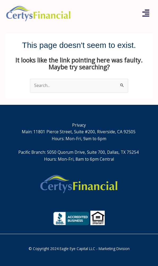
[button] (146, 13)
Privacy (79, 125)
